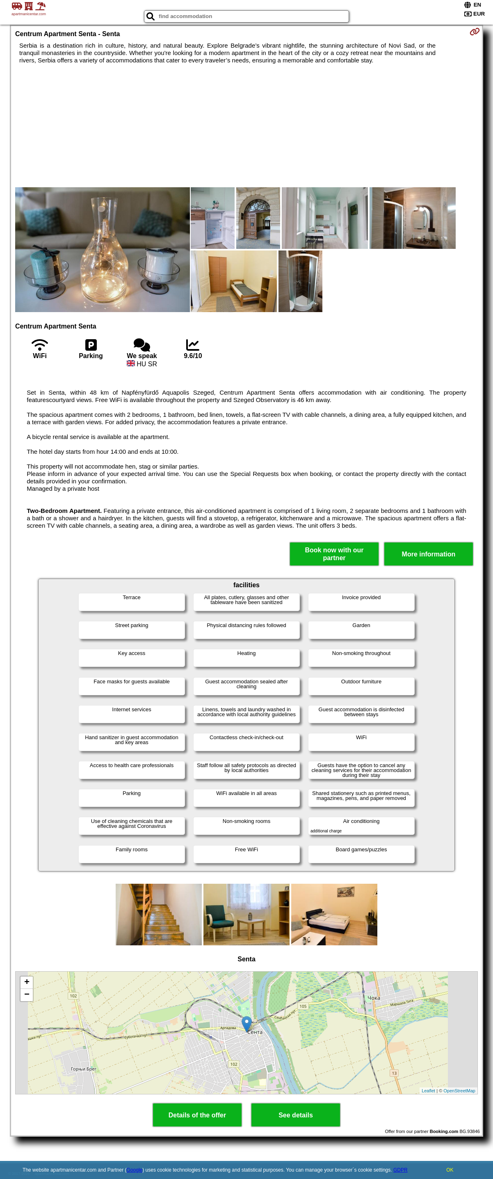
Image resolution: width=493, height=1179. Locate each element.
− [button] (27, 995)
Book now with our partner (334, 554)
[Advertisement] (246, 125)
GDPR (400, 1170)
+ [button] (27, 983)
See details (295, 1115)
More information (429, 554)
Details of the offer (197, 1115)
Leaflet (428, 1090)
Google (135, 1170)
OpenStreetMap (459, 1090)
